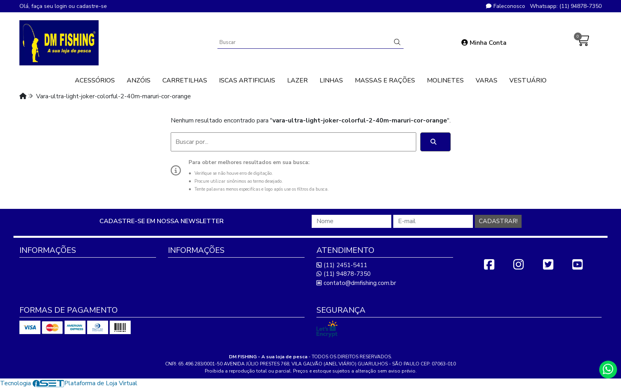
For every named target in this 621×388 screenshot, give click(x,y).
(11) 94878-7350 (343, 274)
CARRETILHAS (184, 80)
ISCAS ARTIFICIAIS (247, 80)
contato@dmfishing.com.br (356, 283)
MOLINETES (445, 80)
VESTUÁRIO (528, 80)
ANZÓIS (138, 80)
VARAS (486, 80)
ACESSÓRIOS (95, 80)
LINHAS (331, 80)
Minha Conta (484, 42)
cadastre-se (91, 6)
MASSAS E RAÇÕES (385, 80)
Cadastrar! (498, 221)
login (62, 6)
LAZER (297, 80)
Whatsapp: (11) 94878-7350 (566, 6)
